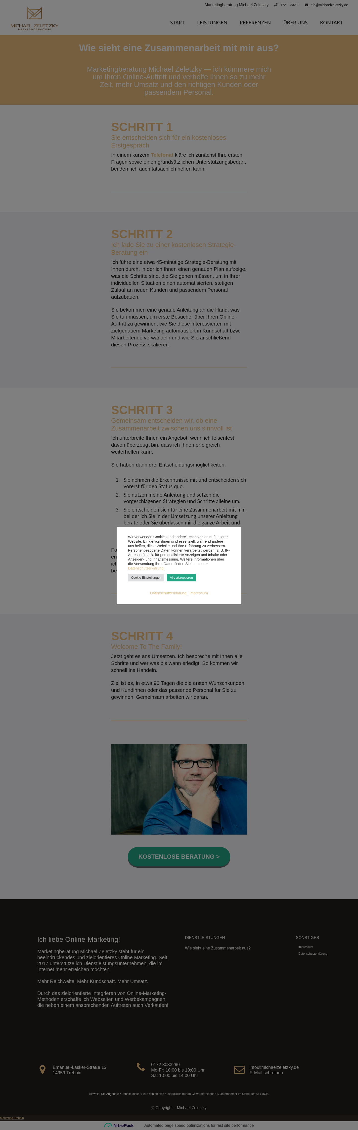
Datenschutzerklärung (146, 568)
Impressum (198, 593)
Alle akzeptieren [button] (181, 577)
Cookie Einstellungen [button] (146, 577)
